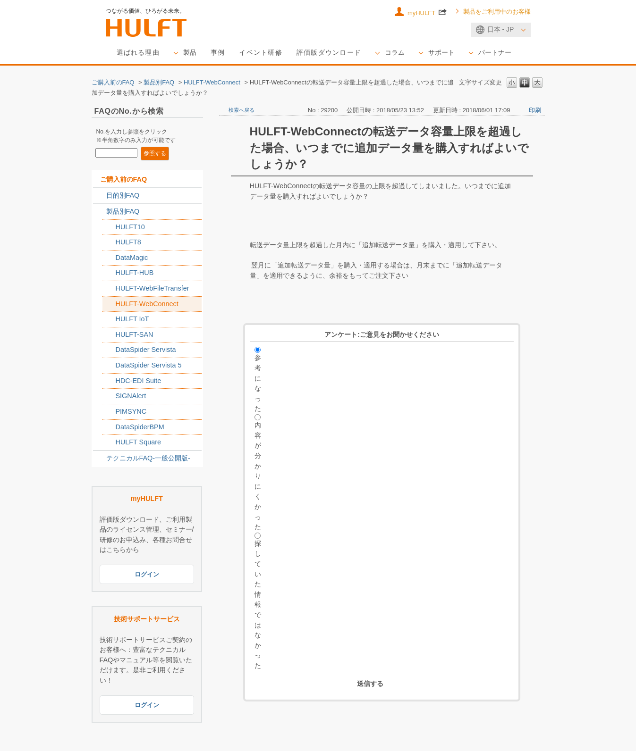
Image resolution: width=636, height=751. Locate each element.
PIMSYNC (131, 412)
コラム (395, 53)
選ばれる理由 (138, 53)
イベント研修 (261, 53)
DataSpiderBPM (140, 427)
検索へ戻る (241, 110)
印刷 (535, 110)
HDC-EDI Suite (138, 380)
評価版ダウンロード (329, 53)
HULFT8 (128, 242)
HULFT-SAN (134, 335)
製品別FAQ (159, 82)
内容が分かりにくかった (257, 476)
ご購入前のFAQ (113, 82)
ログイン (147, 574)
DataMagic (132, 257)
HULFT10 (130, 227)
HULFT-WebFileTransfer (152, 288)
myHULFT (427, 11)
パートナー (495, 53)
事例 (218, 53)
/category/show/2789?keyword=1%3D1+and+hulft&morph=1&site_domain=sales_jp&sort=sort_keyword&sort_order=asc (99, 212)
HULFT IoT (132, 319)
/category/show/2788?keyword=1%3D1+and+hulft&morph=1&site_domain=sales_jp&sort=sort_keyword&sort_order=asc (99, 196)
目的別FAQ (123, 196)
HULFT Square (138, 442)
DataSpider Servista (146, 350)
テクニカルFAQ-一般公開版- (148, 458)
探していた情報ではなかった (257, 604)
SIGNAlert (131, 396)
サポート (442, 53)
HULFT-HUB (135, 273)
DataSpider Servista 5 (149, 365)
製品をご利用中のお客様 (497, 11)
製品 (189, 53)
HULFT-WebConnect (212, 82)
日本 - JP (500, 29)
